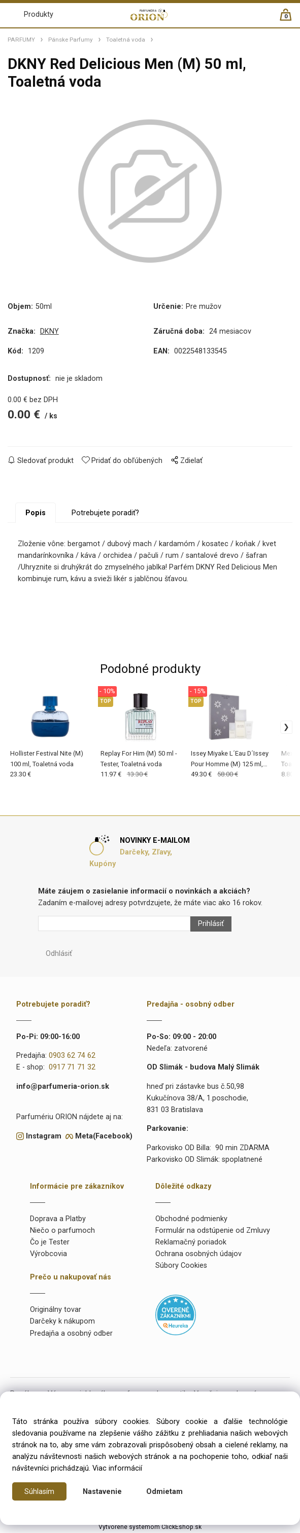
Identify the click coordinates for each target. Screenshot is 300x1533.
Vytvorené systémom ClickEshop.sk (150, 1527)
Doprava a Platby (58, 1220)
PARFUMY (21, 39)
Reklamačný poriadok (190, 1243)
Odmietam (164, 1491)
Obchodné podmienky (191, 1220)
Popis (35, 514)
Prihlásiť (211, 924)
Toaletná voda (125, 39)
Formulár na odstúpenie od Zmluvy (212, 1231)
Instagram (43, 1136)
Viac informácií (117, 1468)
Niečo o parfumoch (62, 1231)
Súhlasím (39, 1491)
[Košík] (290, 19)
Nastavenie (102, 1491)
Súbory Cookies (181, 1266)
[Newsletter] (114, 924)
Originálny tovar (55, 1310)
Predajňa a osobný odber (71, 1334)
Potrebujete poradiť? (105, 514)
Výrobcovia (48, 1255)
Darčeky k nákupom (62, 1322)
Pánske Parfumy (70, 39)
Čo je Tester (50, 1243)
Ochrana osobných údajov (198, 1255)
